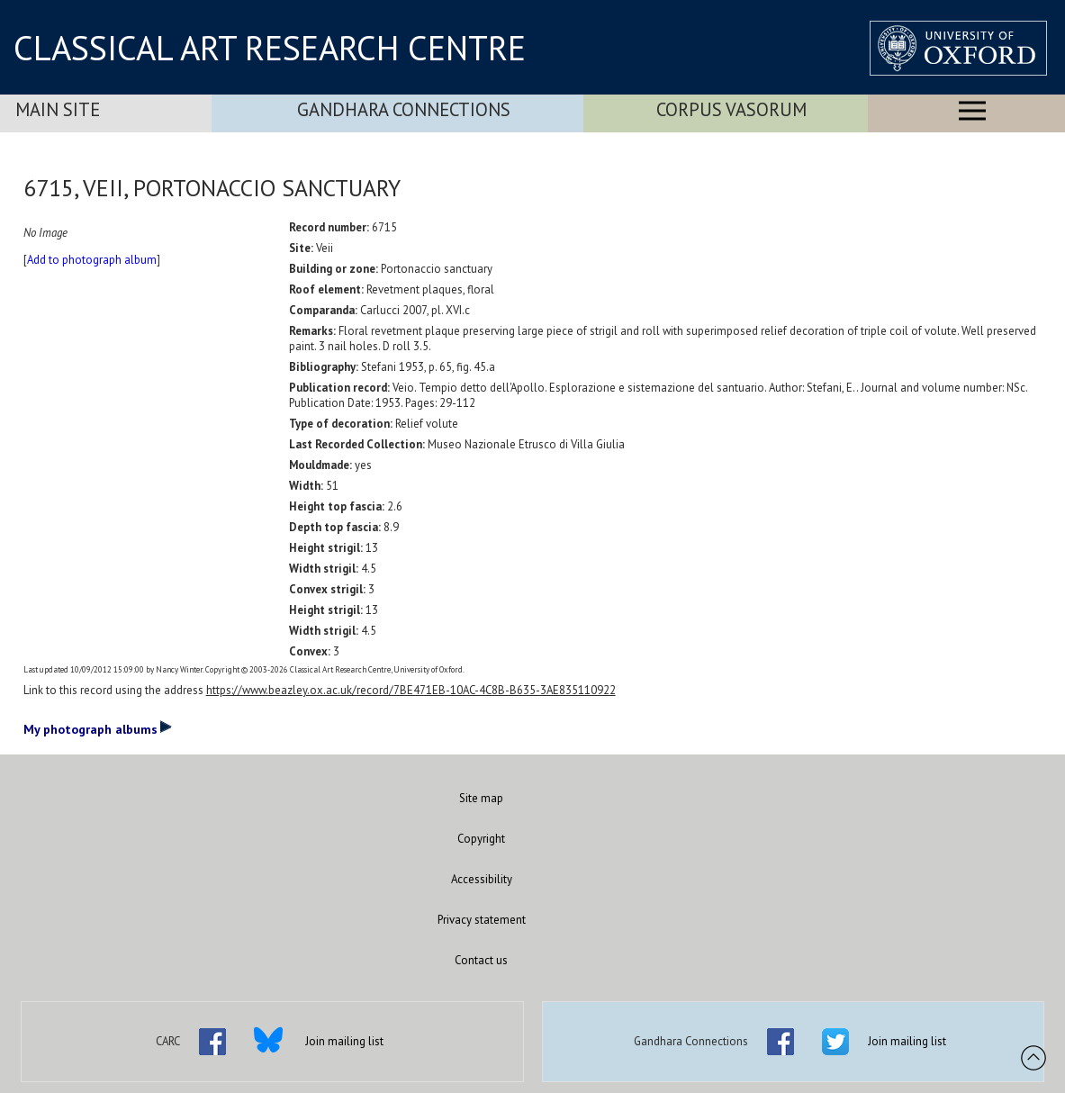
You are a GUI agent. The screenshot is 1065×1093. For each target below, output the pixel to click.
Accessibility (481, 879)
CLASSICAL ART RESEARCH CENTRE (270, 47)
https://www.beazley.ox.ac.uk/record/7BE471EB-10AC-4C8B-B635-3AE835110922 (411, 690)
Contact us (481, 960)
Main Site (57, 109)
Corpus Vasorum (731, 109)
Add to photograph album (92, 259)
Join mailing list (344, 1041)
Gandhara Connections (403, 109)
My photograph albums (97, 728)
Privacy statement (482, 919)
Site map (481, 798)
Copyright (481, 838)
